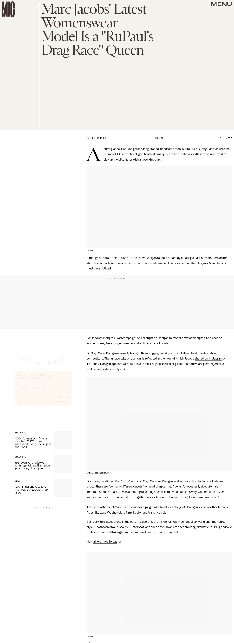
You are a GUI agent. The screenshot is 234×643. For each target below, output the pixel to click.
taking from (120, 532)
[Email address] (43, 390)
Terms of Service (60, 404)
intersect (138, 527)
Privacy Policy (21, 406)
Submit (64, 400)
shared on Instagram (208, 358)
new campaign (143, 507)
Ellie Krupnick (98, 138)
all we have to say (105, 541)
